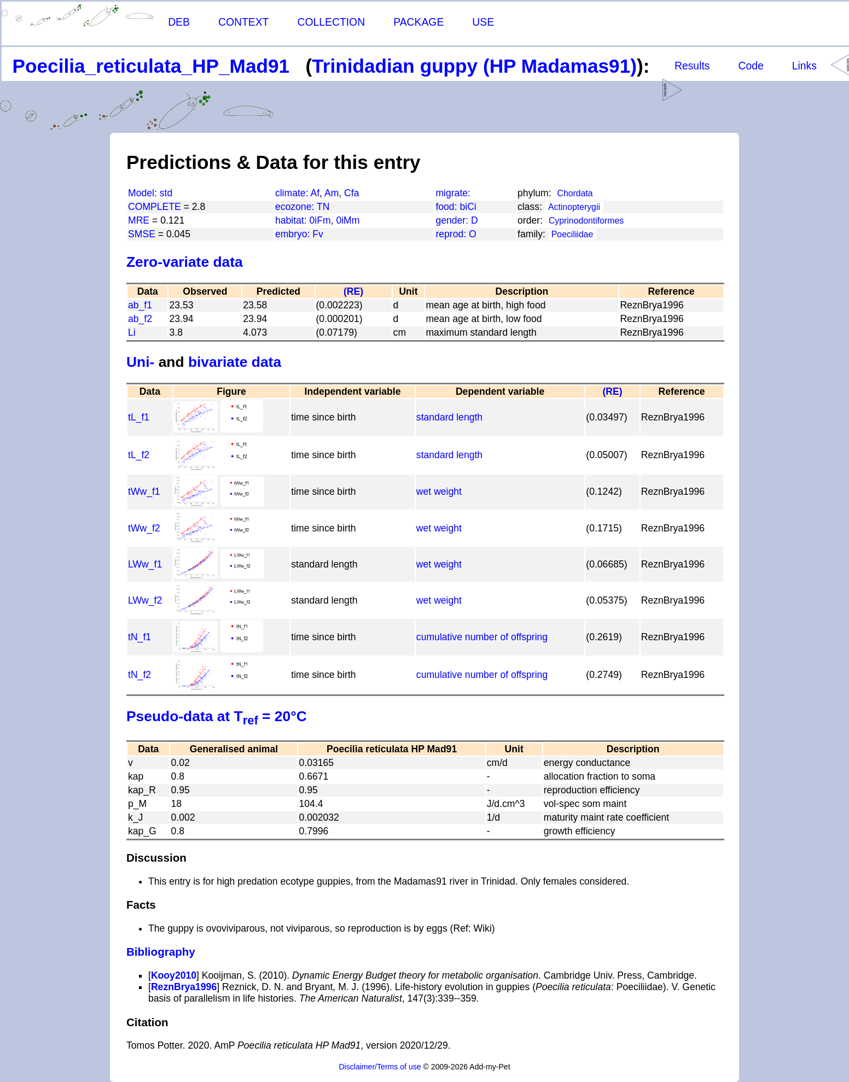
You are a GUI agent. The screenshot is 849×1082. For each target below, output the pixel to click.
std (166, 193)
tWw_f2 (144, 528)
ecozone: (296, 206)
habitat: (292, 220)
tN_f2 (139, 674)
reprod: (452, 234)
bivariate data (234, 362)
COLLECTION (331, 22)
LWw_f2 (145, 600)
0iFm (320, 220)
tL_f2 (138, 454)
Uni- (140, 362)
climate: (293, 193)
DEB (179, 22)
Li (132, 332)
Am (331, 193)
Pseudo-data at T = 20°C (216, 716)
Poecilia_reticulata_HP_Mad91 (151, 66)
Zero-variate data (184, 262)
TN (323, 206)
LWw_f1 (145, 564)
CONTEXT (243, 22)
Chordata (575, 193)
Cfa (351, 193)
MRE (138, 220)
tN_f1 (139, 636)
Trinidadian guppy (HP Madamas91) (474, 66)
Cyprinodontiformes (586, 220)
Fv (317, 234)
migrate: (452, 193)
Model (141, 193)
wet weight (439, 491)
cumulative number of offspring (482, 636)
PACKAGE (418, 22)
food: (447, 206)
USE (483, 22)
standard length (449, 417)
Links (804, 66)
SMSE (141, 234)
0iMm (347, 220)
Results (692, 66)
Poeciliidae (572, 234)
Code (751, 66)
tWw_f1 (144, 491)
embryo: (293, 234)
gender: (453, 220)
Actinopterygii (574, 207)
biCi (468, 206)
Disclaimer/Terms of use (380, 1066)
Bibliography (160, 951)
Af (314, 193)
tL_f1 (138, 417)
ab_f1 (140, 305)
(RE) (353, 291)
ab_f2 (140, 318)
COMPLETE (154, 206)
